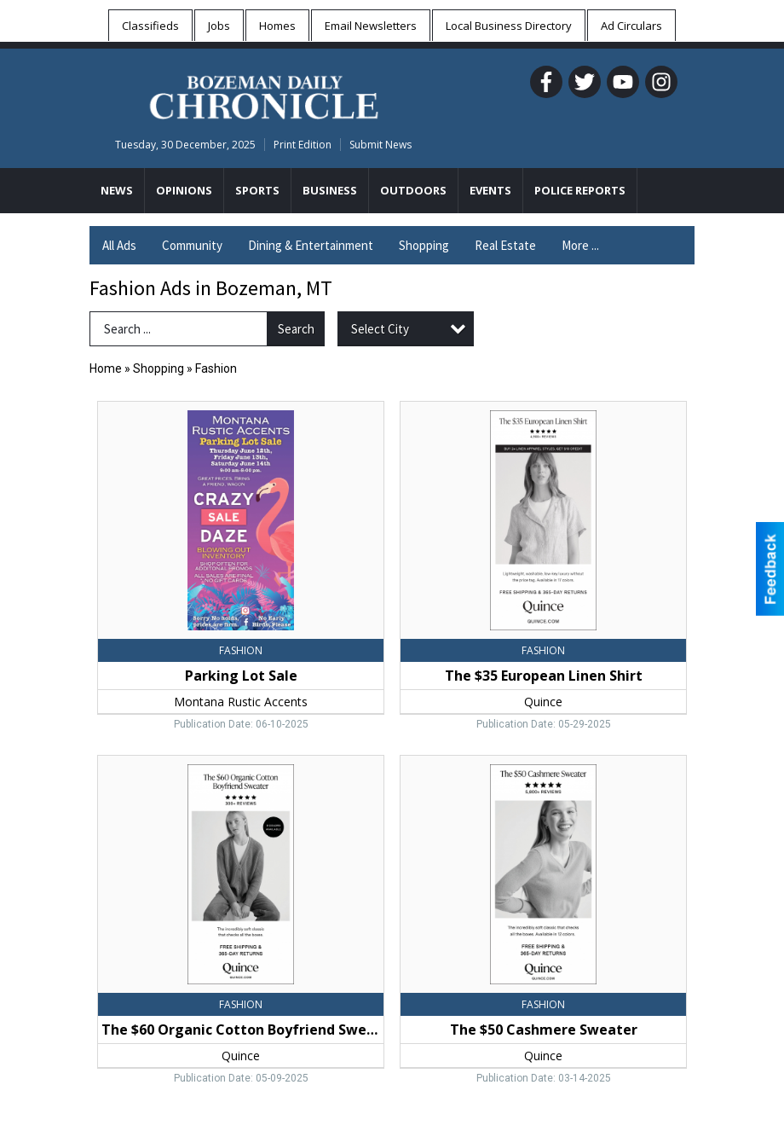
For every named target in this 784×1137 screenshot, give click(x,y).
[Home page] (264, 94)
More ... (580, 245)
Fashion (216, 368)
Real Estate (505, 245)
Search (296, 329)
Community (192, 245)
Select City (380, 329)
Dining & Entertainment (310, 245)
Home (105, 368)
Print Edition (302, 144)
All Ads (119, 245)
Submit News (380, 144)
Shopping (424, 245)
